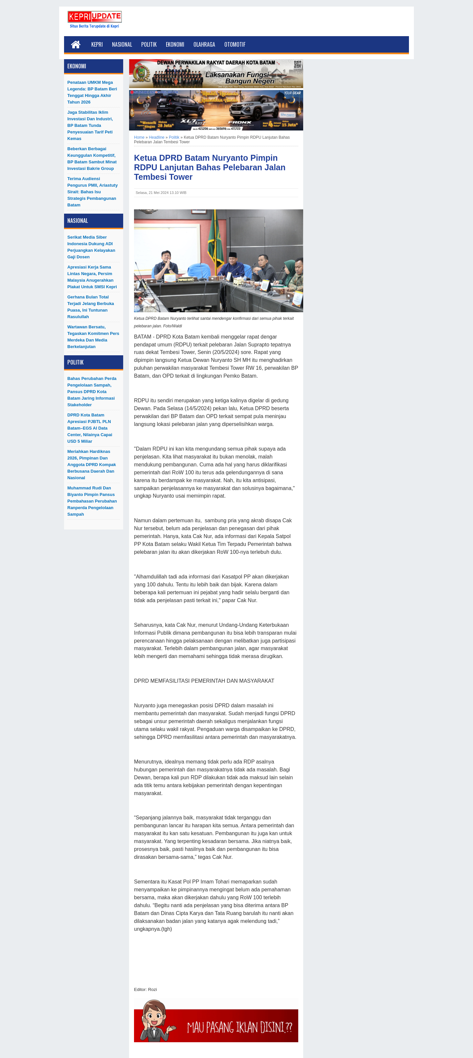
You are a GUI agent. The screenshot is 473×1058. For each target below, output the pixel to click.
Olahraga (204, 44)
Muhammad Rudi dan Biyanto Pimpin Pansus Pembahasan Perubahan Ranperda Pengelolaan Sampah (92, 501)
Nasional (122, 44)
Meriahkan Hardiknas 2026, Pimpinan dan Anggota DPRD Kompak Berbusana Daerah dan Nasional (91, 464)
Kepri (97, 44)
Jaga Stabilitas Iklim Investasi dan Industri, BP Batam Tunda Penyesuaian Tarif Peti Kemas (90, 125)
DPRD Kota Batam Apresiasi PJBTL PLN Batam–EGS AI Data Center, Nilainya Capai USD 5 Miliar (89, 428)
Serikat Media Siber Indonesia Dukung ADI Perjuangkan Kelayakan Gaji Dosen (91, 247)
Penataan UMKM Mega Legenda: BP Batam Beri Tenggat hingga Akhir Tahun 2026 (92, 92)
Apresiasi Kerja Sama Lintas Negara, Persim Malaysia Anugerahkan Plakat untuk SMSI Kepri (92, 277)
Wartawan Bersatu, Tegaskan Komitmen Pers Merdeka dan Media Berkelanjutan (93, 336)
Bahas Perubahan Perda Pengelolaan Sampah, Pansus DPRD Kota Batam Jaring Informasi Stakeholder (92, 391)
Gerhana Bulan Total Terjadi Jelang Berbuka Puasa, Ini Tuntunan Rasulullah (90, 306)
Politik (149, 44)
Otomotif (234, 44)
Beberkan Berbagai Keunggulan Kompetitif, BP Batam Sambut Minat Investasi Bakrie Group (92, 158)
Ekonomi (175, 44)
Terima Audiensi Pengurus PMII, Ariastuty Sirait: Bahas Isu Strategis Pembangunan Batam (92, 191)
